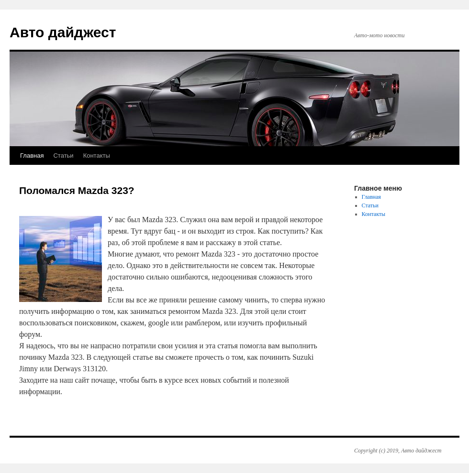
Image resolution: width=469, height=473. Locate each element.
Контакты (96, 155)
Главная (32, 155)
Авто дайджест (63, 32)
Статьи (63, 155)
